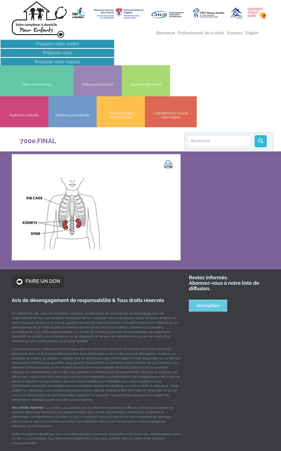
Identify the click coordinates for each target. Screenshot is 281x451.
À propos (235, 33)
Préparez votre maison (32, 61)
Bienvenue (165, 33)
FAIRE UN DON (38, 230)
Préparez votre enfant (32, 43)
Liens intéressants (32, 71)
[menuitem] (252, 33)
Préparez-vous (32, 52)
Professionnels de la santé (201, 33)
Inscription (208, 254)
